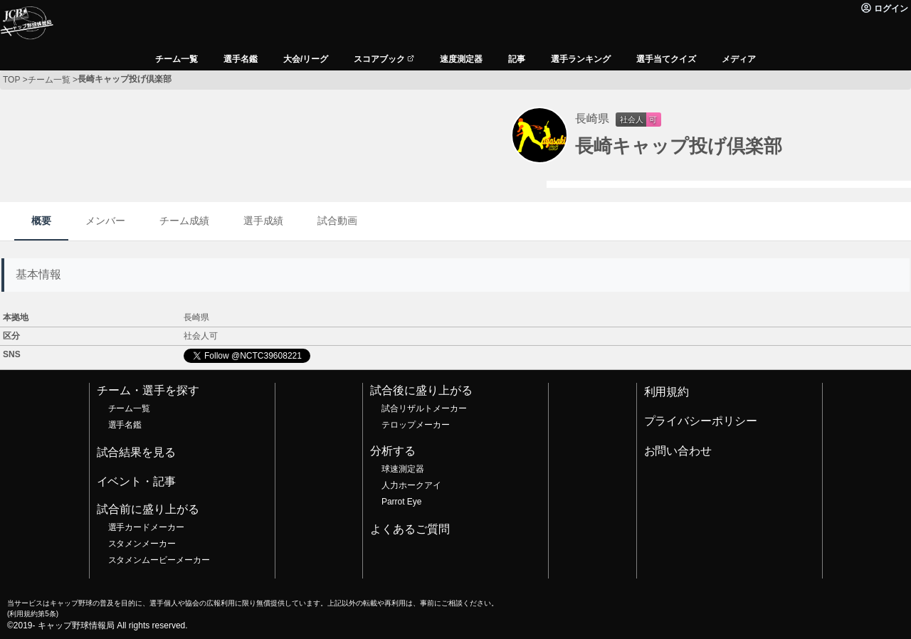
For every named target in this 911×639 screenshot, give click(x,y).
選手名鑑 (125, 425)
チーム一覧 (129, 408)
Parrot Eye (401, 502)
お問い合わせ (678, 451)
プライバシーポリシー (701, 421)
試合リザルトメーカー (424, 408)
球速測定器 (402, 469)
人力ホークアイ (411, 485)
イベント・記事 (137, 481)
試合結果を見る (137, 452)
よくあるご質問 (410, 529)
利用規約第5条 (32, 614)
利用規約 (667, 392)
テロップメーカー (415, 425)
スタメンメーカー (142, 544)
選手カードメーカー (146, 527)
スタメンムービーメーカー (159, 560)
